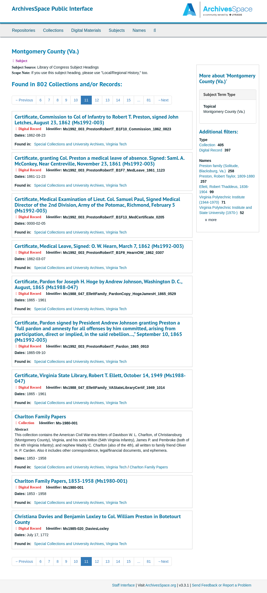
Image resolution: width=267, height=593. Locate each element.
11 (86, 100)
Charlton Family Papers (40, 416)
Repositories (23, 30)
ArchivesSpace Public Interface (52, 8)
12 (97, 100)
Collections (53, 30)
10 (76, 100)
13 (107, 100)
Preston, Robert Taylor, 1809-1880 (227, 176)
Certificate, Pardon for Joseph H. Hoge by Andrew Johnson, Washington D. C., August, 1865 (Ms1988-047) (98, 284)
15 (129, 100)
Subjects (117, 30)
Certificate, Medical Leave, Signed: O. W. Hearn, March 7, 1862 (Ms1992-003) (99, 246)
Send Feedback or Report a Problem (221, 585)
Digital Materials (86, 30)
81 (149, 100)
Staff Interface (123, 585)
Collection (207, 145)
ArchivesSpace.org (160, 585)
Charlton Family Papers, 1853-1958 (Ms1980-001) (71, 481)
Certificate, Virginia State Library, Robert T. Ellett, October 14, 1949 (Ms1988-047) (100, 378)
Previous (24, 100)
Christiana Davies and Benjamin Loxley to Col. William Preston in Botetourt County (98, 519)
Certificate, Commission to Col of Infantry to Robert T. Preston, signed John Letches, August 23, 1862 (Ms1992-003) (96, 119)
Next (162, 100)
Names (139, 30)
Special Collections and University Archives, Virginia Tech (80, 144)
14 (118, 100)
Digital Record (211, 150)
